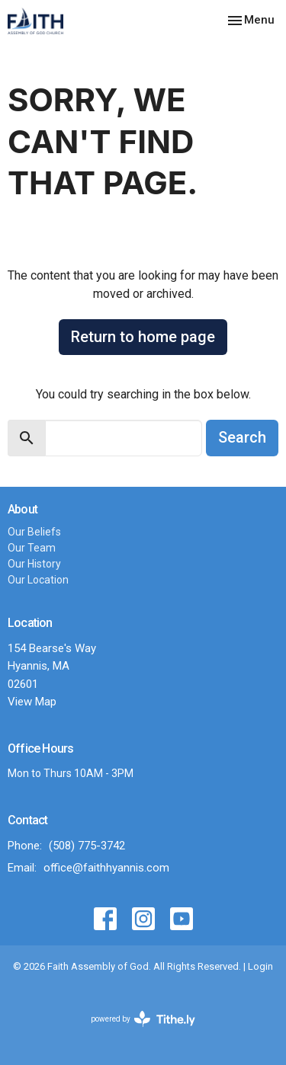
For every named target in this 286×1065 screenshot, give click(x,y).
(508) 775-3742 (87, 845)
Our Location (38, 580)
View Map (32, 701)
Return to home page (143, 337)
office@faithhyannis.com (106, 868)
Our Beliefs (34, 532)
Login (260, 966)
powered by (143, 1019)
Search (242, 437)
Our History (34, 564)
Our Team (32, 548)
